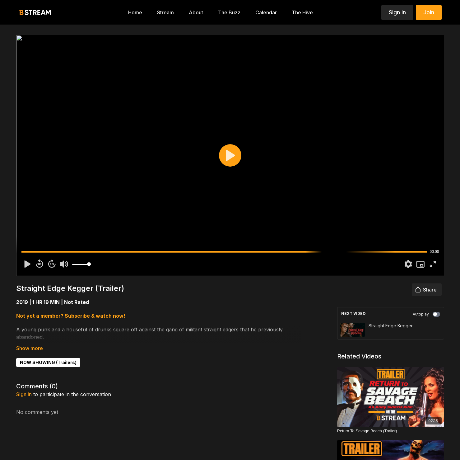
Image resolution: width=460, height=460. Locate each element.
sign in (24, 394)
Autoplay (426, 314)
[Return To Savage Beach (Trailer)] (390, 431)
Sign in (397, 12)
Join (428, 12)
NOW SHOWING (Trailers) (48, 362)
